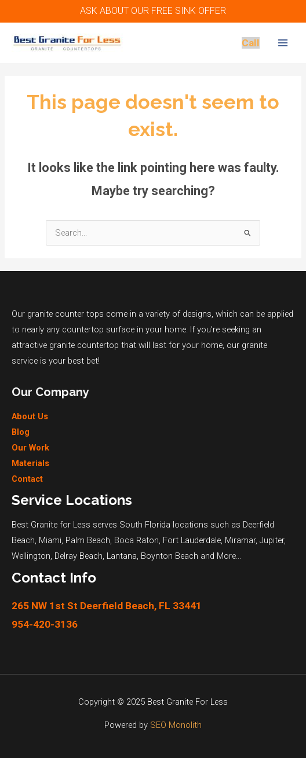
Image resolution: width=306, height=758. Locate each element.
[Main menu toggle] (282, 42)
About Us (30, 416)
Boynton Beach (169, 556)
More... (229, 556)
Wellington (31, 556)
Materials (30, 463)
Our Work (30, 447)
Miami (50, 540)
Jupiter (272, 540)
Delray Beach (78, 556)
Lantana (122, 556)
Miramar (240, 540)
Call (251, 43)
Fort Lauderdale (192, 540)
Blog (21, 432)
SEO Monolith (176, 725)
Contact (27, 479)
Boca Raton (136, 540)
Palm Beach (87, 540)
